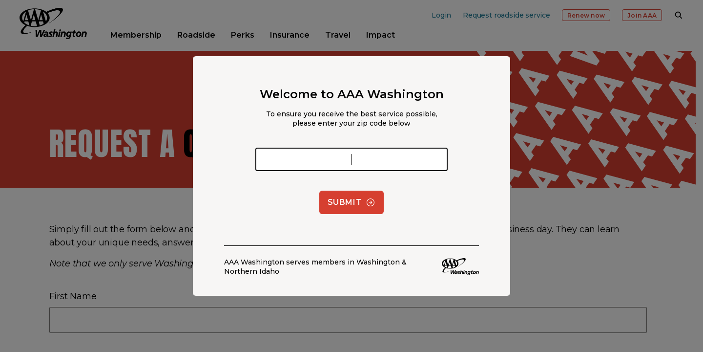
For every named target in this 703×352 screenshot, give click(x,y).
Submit (352, 202)
